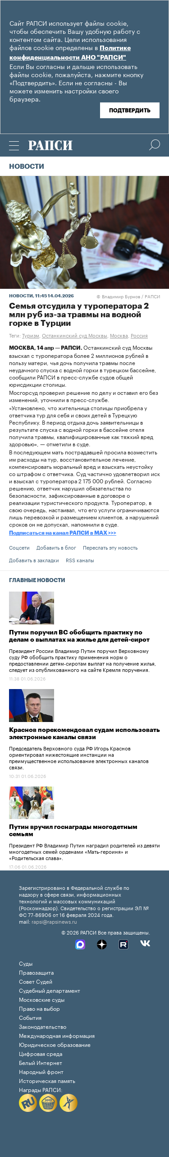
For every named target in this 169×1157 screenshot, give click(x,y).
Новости (26, 166)
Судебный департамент (49, 990)
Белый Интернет (40, 1062)
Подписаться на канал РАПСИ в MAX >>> (62, 533)
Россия (139, 335)
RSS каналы (80, 559)
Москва (119, 335)
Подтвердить (130, 110)
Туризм (30, 335)
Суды (25, 962)
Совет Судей (35, 981)
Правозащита (36, 971)
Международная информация (57, 1035)
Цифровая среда (40, 1053)
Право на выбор (39, 1008)
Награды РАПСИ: (41, 1089)
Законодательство (42, 1026)
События (30, 1017)
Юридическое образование (55, 1044)
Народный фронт (41, 1071)
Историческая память (47, 1080)
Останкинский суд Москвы (74, 335)
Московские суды (41, 999)
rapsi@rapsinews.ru (54, 921)
